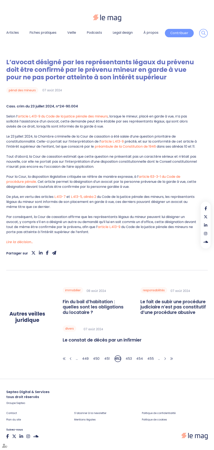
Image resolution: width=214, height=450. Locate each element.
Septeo (20, 403)
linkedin (205, 225)
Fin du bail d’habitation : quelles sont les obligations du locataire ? (93, 307)
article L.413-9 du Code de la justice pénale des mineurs (63, 116)
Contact (11, 413)
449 (85, 358)
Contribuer (179, 33)
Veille (71, 32)
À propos (150, 32)
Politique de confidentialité (159, 413)
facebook (205, 208)
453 (129, 358)
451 (107, 358)
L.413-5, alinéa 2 (83, 196)
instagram (205, 233)
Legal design (123, 32)
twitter (205, 216)
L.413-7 (60, 196)
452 (118, 358)
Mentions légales (85, 419)
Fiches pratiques (42, 32)
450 (96, 358)
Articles (12, 32)
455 (150, 358)
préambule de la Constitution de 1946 (125, 146)
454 (139, 358)
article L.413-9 (112, 141)
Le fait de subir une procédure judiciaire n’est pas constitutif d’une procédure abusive (173, 307)
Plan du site (13, 419)
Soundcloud (205, 242)
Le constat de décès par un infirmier (102, 340)
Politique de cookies (154, 419)
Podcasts (94, 32)
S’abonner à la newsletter (90, 413)
